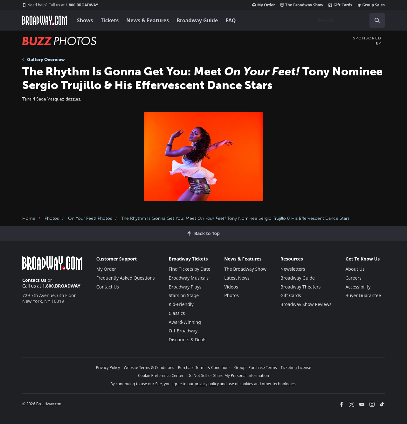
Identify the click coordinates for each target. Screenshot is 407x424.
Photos (52, 218)
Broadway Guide (197, 20)
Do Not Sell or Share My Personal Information (228, 375)
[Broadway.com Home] (44, 20)
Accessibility (357, 287)
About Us (354, 269)
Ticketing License (296, 367)
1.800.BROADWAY (60, 5)
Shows (85, 20)
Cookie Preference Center (161, 375)
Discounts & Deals (188, 340)
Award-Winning (185, 322)
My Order (263, 5)
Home (28, 218)
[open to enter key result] (377, 20)
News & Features (147, 20)
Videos (231, 287)
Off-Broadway (183, 331)
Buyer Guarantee (363, 295)
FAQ (231, 20)
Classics (177, 313)
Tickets (110, 20)
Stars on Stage (184, 295)
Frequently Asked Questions (125, 278)
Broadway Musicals (189, 278)
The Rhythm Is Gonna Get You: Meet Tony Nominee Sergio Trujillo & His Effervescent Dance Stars (235, 218)
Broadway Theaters (300, 287)
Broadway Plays (185, 287)
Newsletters (292, 269)
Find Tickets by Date (189, 269)
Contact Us (34, 280)
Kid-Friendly (181, 304)
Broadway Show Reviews (306, 304)
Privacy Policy (108, 367)
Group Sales (371, 5)
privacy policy (207, 383)
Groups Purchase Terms (255, 367)
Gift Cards (340, 5)
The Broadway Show (301, 5)
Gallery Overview (43, 59)
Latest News (237, 278)
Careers (353, 278)
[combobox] (348, 20)
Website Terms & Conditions (149, 367)
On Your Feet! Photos (90, 218)
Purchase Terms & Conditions (204, 367)
